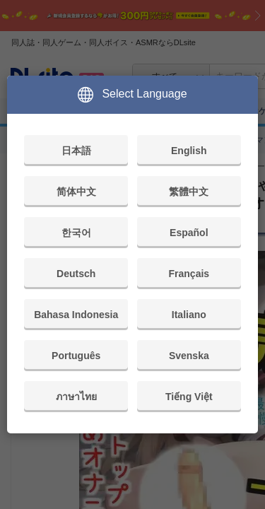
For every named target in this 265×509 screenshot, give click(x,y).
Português (76, 355)
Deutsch (76, 273)
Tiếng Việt (189, 396)
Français (189, 273)
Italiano (189, 314)
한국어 (76, 232)
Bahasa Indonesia (76, 314)
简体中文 (76, 191)
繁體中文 (188, 191)
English (189, 150)
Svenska (189, 355)
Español (189, 232)
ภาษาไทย (76, 396)
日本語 (76, 150)
